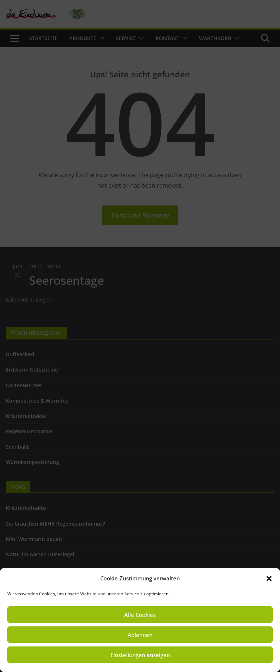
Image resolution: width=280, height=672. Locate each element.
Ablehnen (140, 634)
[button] (269, 578)
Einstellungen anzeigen (140, 654)
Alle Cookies (140, 614)
